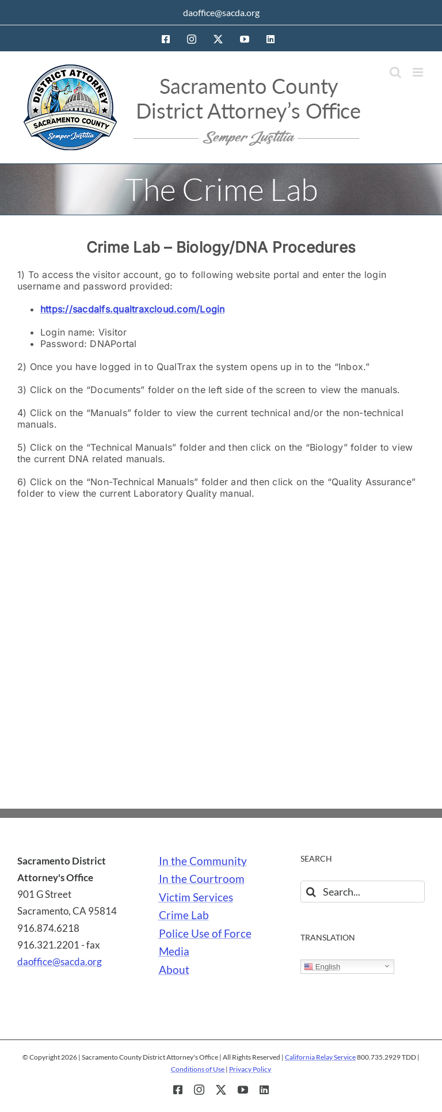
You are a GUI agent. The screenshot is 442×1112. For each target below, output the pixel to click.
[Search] (311, 891)
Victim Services (196, 897)
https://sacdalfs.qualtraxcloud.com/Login (132, 309)
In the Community (203, 861)
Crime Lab (184, 915)
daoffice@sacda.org (221, 12)
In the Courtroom (202, 879)
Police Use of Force (205, 933)
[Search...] (362, 891)
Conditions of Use (197, 1069)
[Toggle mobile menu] (419, 72)
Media (174, 951)
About (174, 970)
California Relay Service (320, 1057)
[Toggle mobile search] (395, 72)
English (322, 967)
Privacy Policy (250, 1069)
